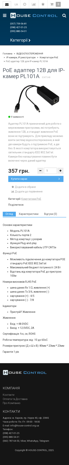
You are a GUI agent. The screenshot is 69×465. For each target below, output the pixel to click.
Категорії (19, 40)
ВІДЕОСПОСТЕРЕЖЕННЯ (30, 53)
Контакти (8, 394)
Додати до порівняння (27, 191)
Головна (7, 53)
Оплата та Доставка (15, 399)
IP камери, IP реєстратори (21, 57)
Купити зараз (35, 178)
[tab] (9, 214)
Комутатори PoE (49, 57)
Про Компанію (11, 403)
